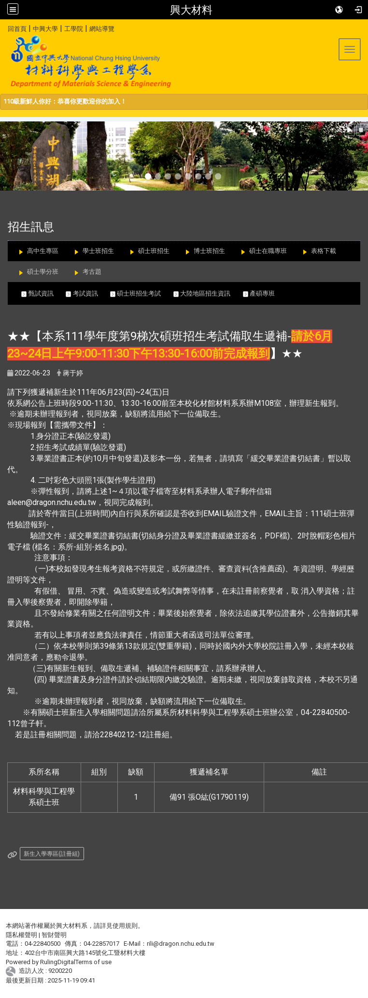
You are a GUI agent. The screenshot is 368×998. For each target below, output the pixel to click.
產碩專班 (263, 293)
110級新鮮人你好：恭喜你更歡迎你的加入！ (65, 101)
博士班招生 (209, 250)
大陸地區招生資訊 (208, 293)
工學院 (73, 28)
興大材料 (191, 9)
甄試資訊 (43, 293)
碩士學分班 (42, 271)
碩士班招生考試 (141, 293)
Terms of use (93, 962)
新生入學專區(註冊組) (52, 853)
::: (4, 27)
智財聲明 (54, 934)
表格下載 (323, 250)
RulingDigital (57, 962)
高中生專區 (42, 250)
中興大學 (45, 28)
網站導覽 (101, 28)
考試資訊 (88, 293)
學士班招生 (98, 250)
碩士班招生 (154, 250)
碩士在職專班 (268, 250)
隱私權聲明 (21, 934)
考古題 (92, 271)
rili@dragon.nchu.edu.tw (180, 943)
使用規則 (125, 925)
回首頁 (17, 28)
